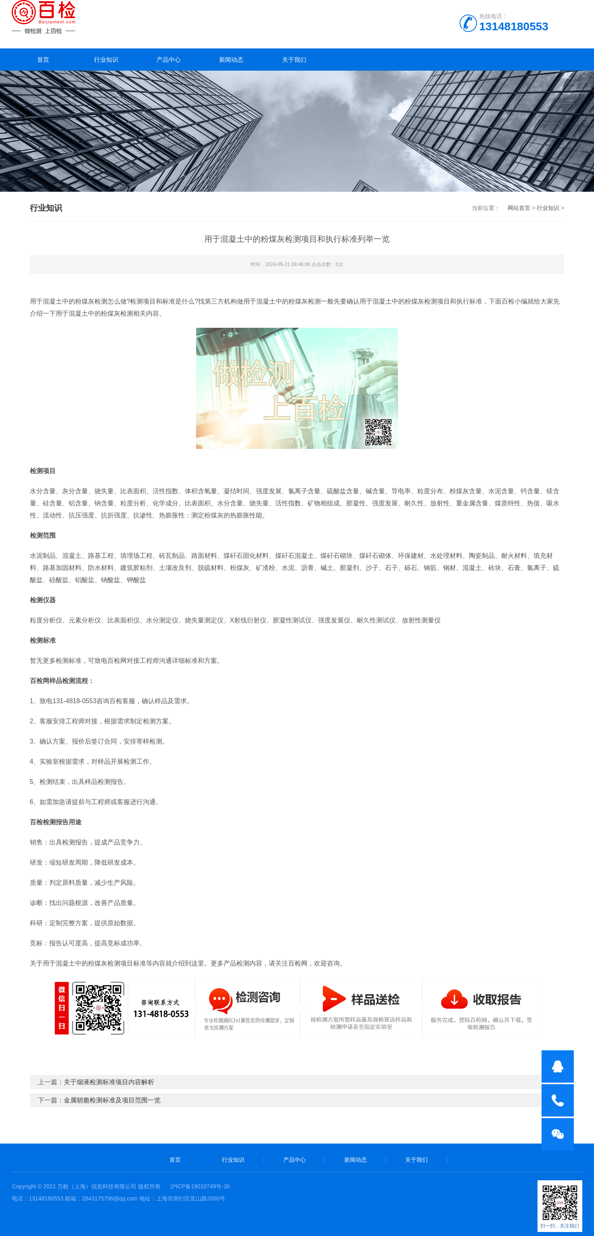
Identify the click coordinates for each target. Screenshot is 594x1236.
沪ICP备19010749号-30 (200, 1186)
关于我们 (294, 59)
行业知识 (106, 59)
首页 (43, 59)
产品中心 (169, 59)
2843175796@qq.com (110, 1198)
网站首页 (519, 208)
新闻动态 (231, 59)
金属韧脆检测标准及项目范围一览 (112, 1100)
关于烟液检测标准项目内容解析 (109, 1082)
